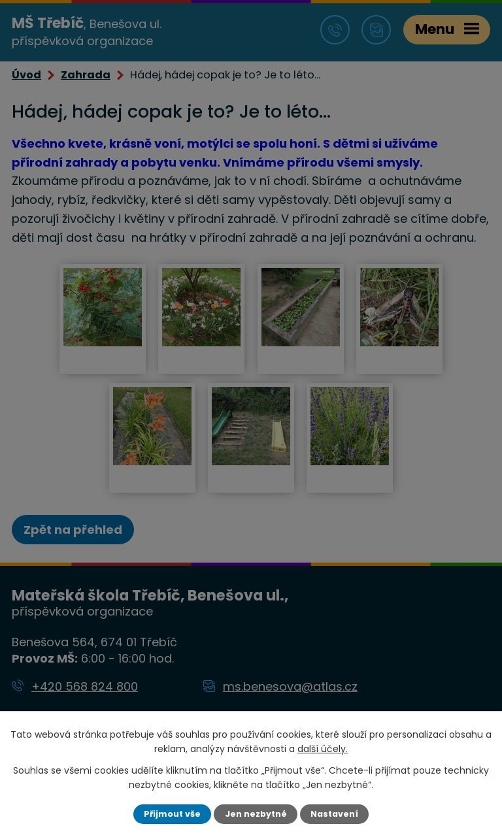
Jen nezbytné (256, 813)
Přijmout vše (172, 813)
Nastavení (334, 813)
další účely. (322, 748)
